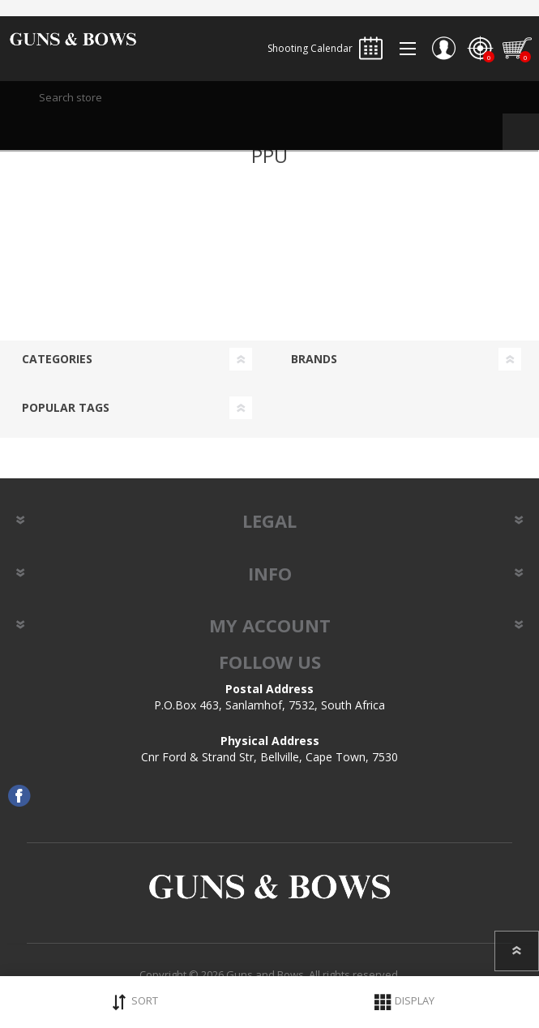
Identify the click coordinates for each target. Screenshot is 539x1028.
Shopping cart (516, 48)
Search (521, 132)
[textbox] (269, 97)
